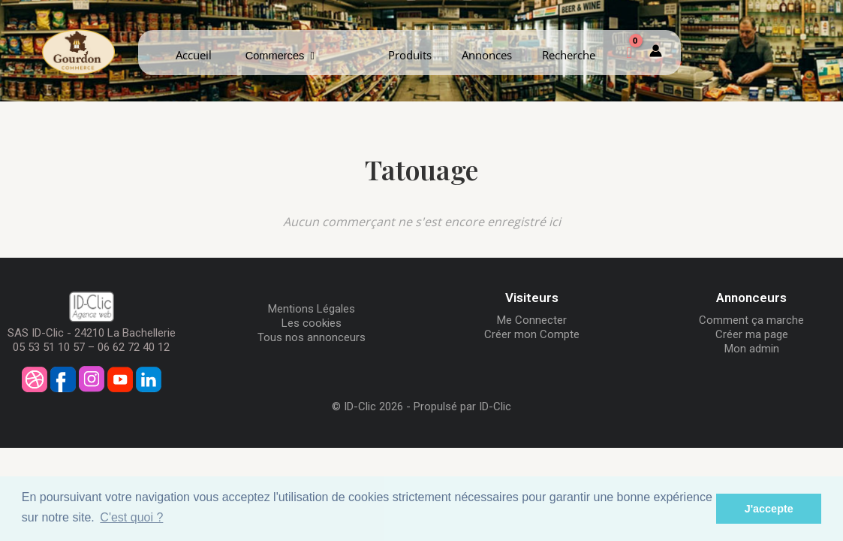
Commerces (280, 56)
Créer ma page (751, 334)
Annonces (487, 54)
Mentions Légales (311, 309)
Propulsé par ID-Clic (462, 406)
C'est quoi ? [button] (131, 517)
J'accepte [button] (769, 509)
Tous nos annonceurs (311, 337)
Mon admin (751, 348)
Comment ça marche (751, 320)
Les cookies (312, 323)
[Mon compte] (655, 52)
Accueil (194, 54)
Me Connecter (532, 320)
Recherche (568, 54)
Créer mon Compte (532, 334)
